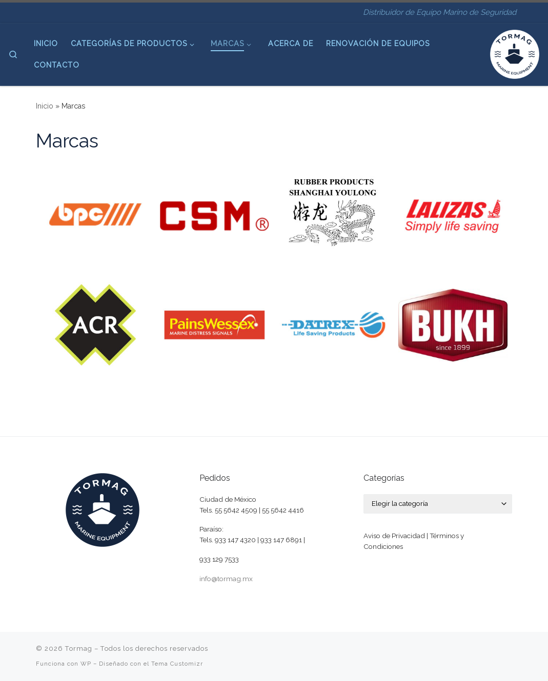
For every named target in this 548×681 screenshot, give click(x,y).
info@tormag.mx (226, 578)
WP (85, 663)
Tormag (78, 648)
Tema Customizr (177, 663)
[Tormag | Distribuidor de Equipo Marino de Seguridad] (514, 52)
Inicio (44, 106)
